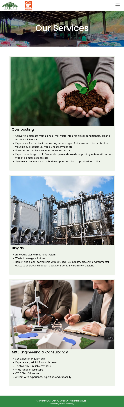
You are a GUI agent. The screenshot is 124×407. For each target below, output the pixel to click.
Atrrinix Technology (66, 404)
